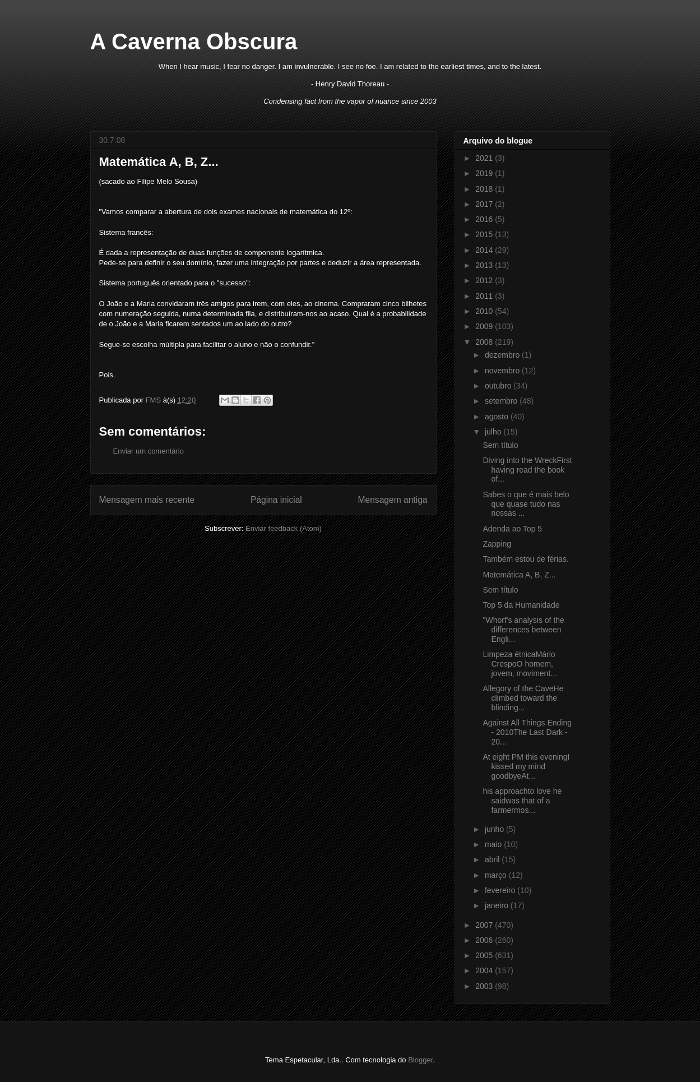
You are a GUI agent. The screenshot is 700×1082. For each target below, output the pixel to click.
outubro (499, 385)
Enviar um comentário (148, 451)
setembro (502, 400)
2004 (485, 970)
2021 (485, 158)
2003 (485, 986)
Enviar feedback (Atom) (283, 528)
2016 (485, 219)
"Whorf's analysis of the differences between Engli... (523, 630)
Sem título (500, 445)
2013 (485, 265)
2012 (485, 280)
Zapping (497, 543)
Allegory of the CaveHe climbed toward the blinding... (523, 698)
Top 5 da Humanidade (521, 604)
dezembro (503, 354)
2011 (485, 296)
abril (493, 859)
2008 (485, 341)
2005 (485, 955)
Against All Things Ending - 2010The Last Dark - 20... (527, 732)
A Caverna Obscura (194, 41)
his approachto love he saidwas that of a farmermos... (522, 801)
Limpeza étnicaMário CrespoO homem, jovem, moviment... (520, 664)
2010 (485, 311)
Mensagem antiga (393, 500)
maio (494, 844)
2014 (485, 250)
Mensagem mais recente (147, 500)
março (497, 875)
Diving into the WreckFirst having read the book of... (527, 470)
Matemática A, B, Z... (519, 574)
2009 (485, 326)
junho (495, 829)
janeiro (498, 905)
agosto (498, 416)
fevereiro (501, 890)
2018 (485, 188)
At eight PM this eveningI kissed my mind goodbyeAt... (526, 766)
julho (494, 431)
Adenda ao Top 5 (512, 528)
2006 (485, 940)
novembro (503, 370)
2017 (485, 204)
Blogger (420, 1060)
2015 (485, 234)
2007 (485, 925)
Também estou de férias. (525, 558)
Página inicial (276, 500)
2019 (485, 173)
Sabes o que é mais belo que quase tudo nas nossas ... (526, 504)
